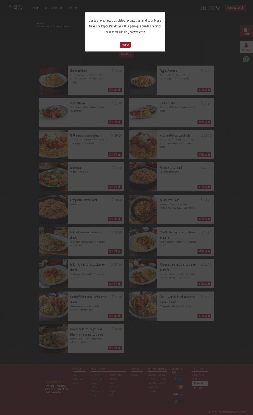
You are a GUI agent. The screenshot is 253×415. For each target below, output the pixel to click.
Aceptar (125, 44)
